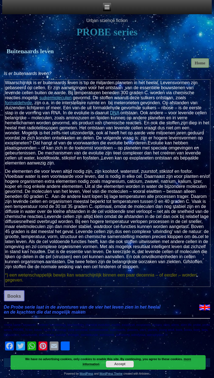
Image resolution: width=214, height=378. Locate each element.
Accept (119, 364)
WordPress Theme (111, 373)
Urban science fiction (107, 20)
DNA (114, 112)
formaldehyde (18, 102)
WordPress (86, 373)
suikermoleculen (55, 97)
